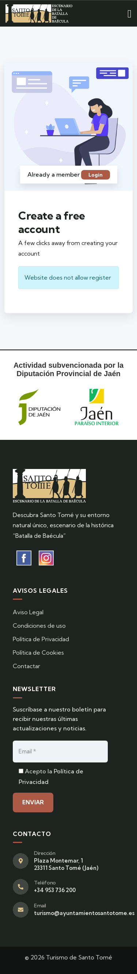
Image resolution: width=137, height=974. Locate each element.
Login (95, 174)
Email (40, 905)
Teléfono (45, 882)
